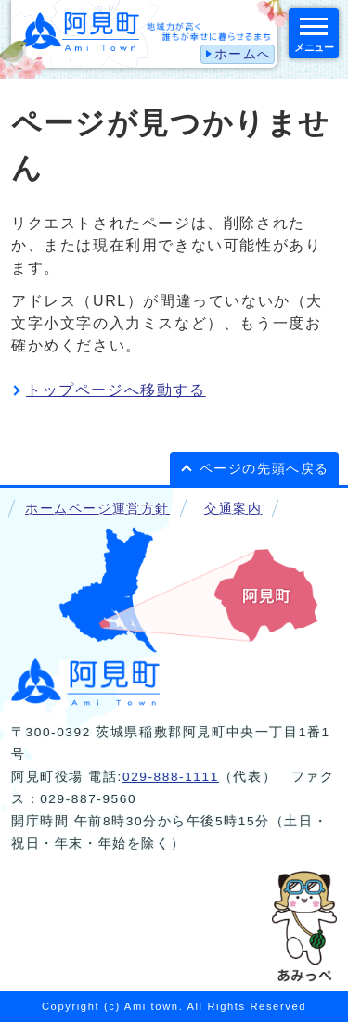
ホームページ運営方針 (97, 509)
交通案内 (233, 509)
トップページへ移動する (116, 390)
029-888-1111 (170, 777)
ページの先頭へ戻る (264, 469)
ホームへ (243, 54)
